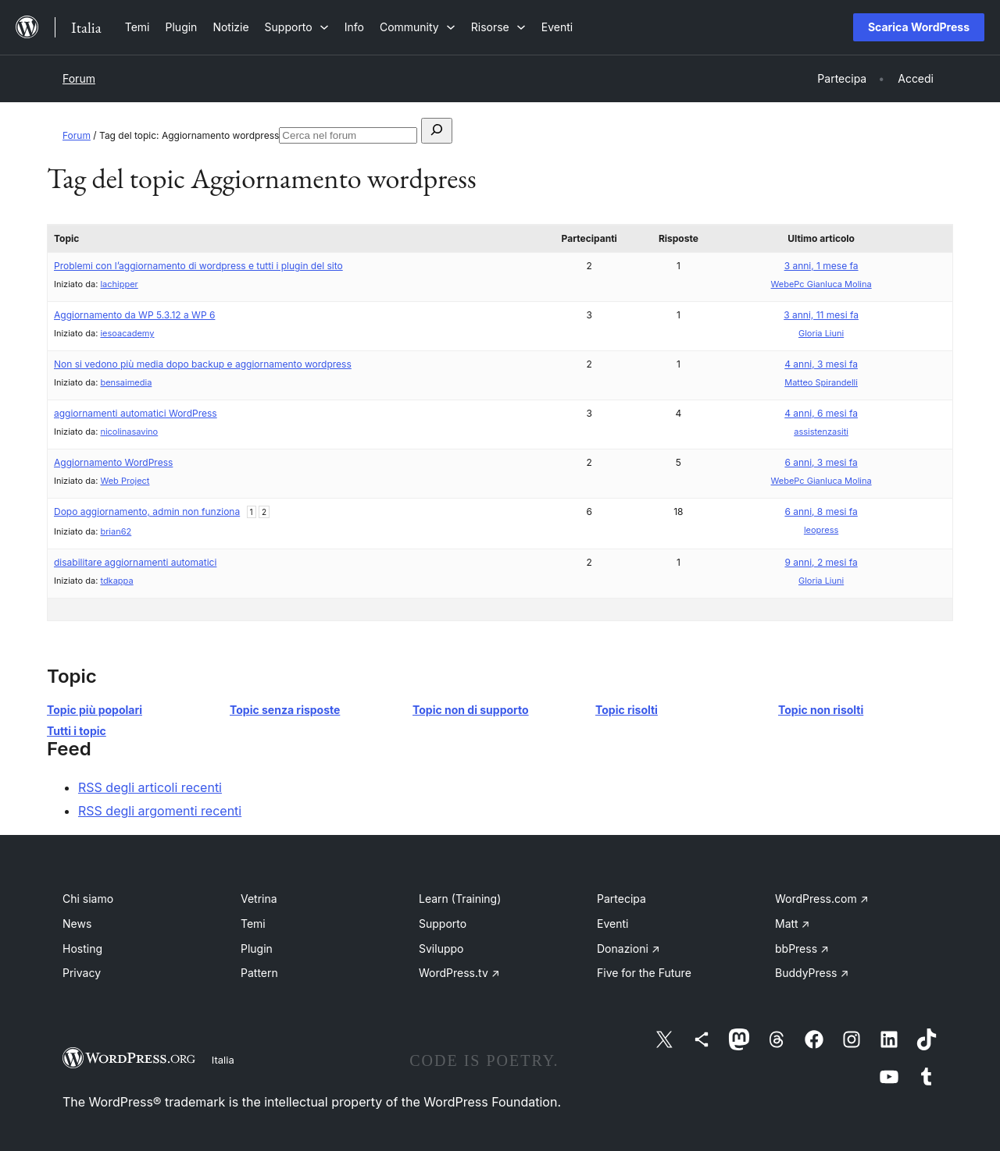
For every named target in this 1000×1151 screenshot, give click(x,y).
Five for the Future (644, 972)
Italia (223, 1059)
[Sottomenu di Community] (417, 27)
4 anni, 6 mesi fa (821, 413)
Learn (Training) (460, 898)
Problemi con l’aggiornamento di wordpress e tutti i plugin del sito (198, 266)
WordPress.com (822, 898)
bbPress (802, 948)
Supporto (442, 923)
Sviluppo (441, 948)
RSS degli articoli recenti (150, 787)
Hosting (82, 948)
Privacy (81, 972)
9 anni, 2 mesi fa (820, 562)
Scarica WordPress (919, 27)
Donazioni (628, 948)
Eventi (612, 923)
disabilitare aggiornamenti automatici (135, 562)
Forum (78, 78)
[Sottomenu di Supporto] (297, 27)
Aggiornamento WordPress (113, 462)
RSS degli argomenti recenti (159, 811)
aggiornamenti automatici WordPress (135, 413)
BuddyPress (811, 972)
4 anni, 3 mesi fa (821, 364)
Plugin (257, 948)
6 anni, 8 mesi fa (820, 511)
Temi (253, 923)
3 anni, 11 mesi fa (821, 315)
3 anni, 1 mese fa (821, 266)
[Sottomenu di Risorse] (498, 27)
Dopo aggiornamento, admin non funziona (147, 511)
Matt (792, 923)
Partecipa (621, 898)
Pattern (259, 972)
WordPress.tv (459, 972)
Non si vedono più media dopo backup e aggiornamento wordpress (203, 364)
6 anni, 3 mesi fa (820, 462)
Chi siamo (87, 898)
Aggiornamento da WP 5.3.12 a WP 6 (134, 315)
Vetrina (259, 898)
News (76, 923)
